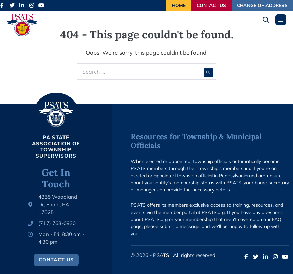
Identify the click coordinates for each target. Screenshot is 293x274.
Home (179, 5)
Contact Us (211, 5)
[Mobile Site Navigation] (280, 19)
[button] (268, 19)
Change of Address (262, 5)
